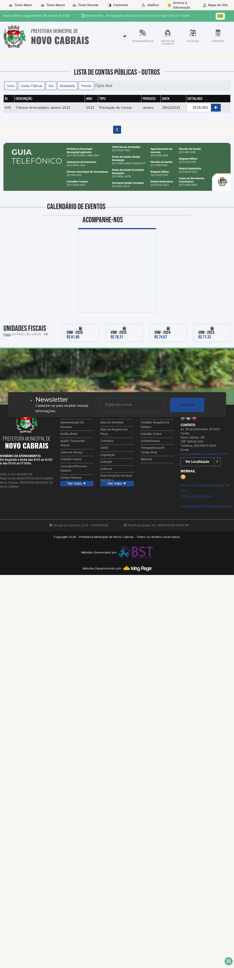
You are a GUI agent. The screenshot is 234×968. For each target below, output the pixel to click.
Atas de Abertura (111, 422)
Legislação (107, 455)
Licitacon (106, 469)
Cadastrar (187, 404)
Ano (51, 85)
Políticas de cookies (197, 496)
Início (10, 85)
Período (86, 85)
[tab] (125, 36)
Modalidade (67, 85)
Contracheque (150, 441)
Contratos (107, 441)
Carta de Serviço (71, 452)
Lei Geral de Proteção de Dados (206, 506)
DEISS (104, 448)
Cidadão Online (70, 459)
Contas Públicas (31, 85)
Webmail (146, 459)
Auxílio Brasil (68, 434)
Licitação (106, 461)
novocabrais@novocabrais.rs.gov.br (204, 454)
